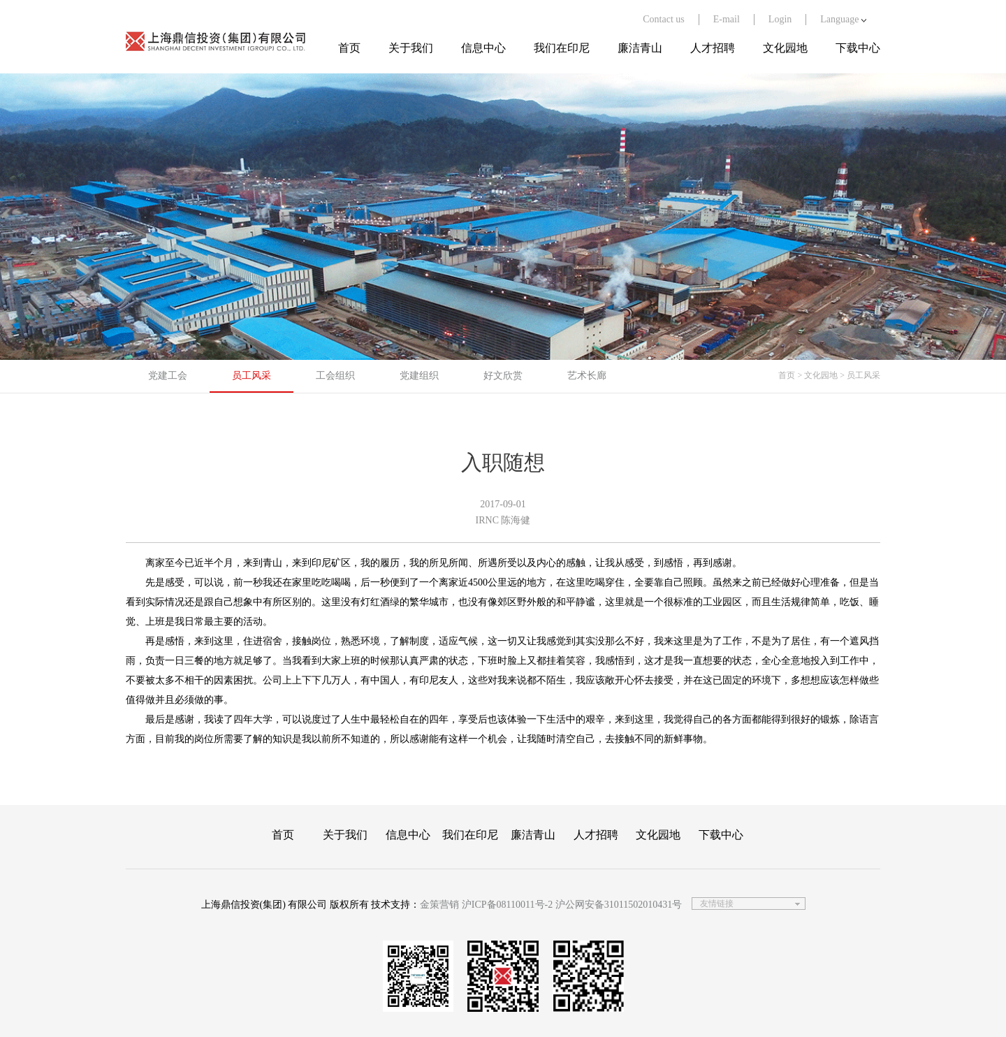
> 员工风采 (860, 375)
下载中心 (858, 48)
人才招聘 (712, 48)
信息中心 (483, 48)
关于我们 (410, 48)
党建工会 (167, 375)
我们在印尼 (562, 48)
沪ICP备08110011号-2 (507, 904)
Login (780, 19)
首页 (349, 48)
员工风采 (251, 375)
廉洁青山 (640, 48)
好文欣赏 (503, 375)
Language (843, 19)
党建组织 (419, 375)
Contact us (664, 19)
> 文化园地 (817, 375)
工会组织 (335, 375)
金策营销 (439, 904)
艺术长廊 (586, 375)
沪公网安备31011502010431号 (618, 904)
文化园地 (785, 48)
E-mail (726, 19)
